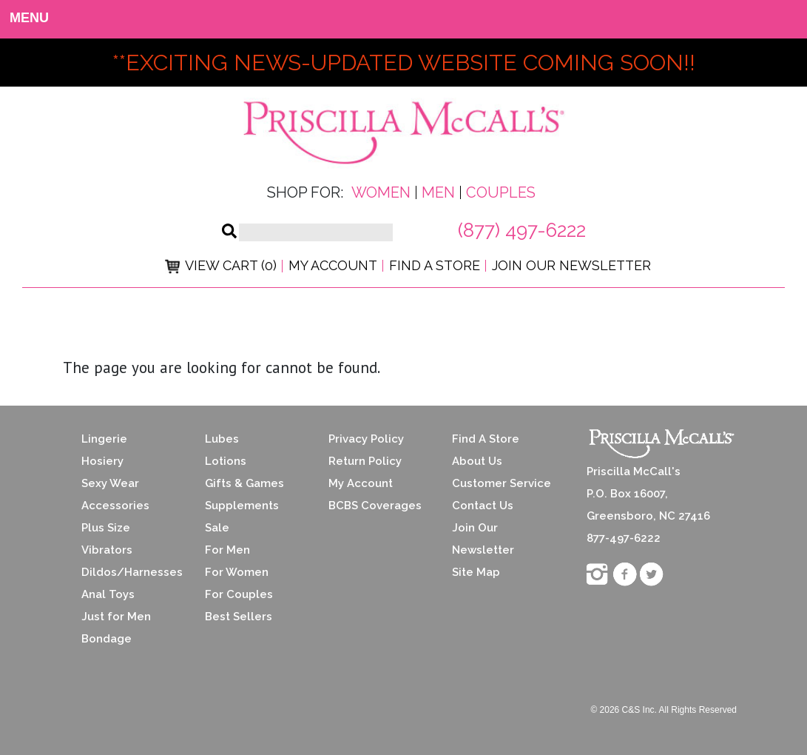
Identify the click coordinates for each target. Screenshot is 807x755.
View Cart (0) (221, 265)
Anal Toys (108, 594)
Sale (217, 527)
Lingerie (104, 439)
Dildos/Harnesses (132, 572)
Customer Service (501, 483)
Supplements (242, 505)
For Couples (239, 594)
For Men (227, 550)
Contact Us (482, 505)
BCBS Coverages (375, 505)
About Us (477, 461)
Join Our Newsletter (571, 265)
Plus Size (105, 527)
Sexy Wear (110, 483)
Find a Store (434, 265)
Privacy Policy (366, 439)
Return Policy (365, 461)
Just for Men (116, 616)
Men (438, 192)
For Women (237, 572)
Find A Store (485, 439)
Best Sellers (238, 616)
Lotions (225, 461)
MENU (23, 17)
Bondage (106, 638)
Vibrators (106, 550)
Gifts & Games (244, 483)
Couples (501, 192)
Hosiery (102, 461)
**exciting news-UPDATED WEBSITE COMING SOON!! (403, 63)
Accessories (115, 505)
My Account (332, 265)
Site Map (476, 572)
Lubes (222, 439)
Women (381, 192)
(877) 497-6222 (522, 230)
